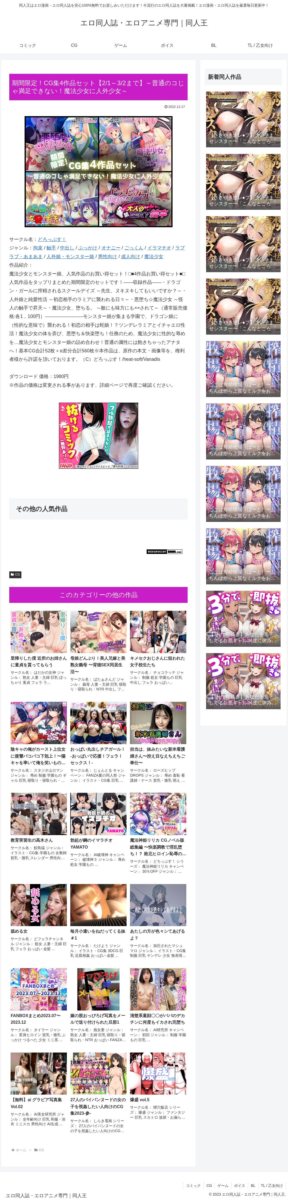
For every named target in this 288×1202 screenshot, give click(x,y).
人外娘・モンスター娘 (70, 256)
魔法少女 (153, 256)
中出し (67, 248)
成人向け (130, 256)
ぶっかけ (87, 248)
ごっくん (133, 248)
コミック (193, 1185)
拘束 (38, 248)
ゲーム (223, 1185)
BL (253, 1185)
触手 (51, 248)
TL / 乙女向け (272, 1185)
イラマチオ (159, 248)
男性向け (107, 256)
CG (15, 574)
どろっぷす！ (52, 239)
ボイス (239, 1185)
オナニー (110, 248)
